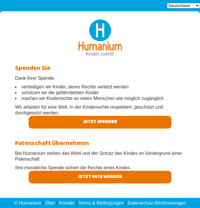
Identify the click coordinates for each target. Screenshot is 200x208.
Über (50, 202)
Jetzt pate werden (100, 177)
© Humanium (27, 202)
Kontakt (67, 202)
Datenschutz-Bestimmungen (157, 202)
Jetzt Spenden (100, 122)
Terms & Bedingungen (101, 202)
